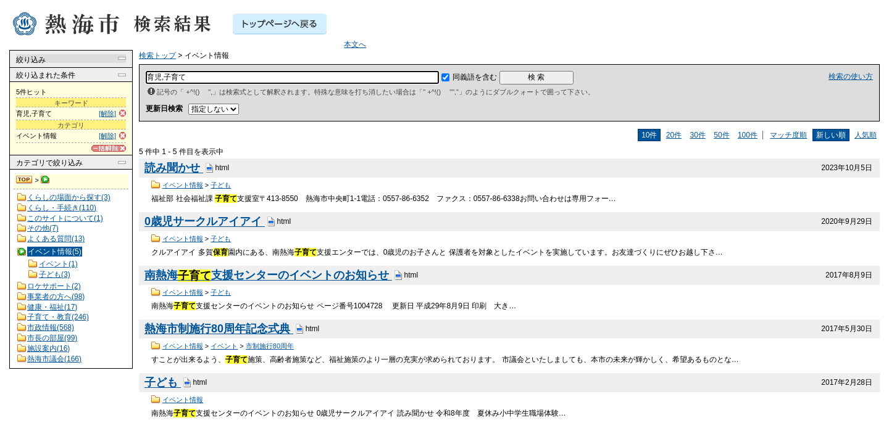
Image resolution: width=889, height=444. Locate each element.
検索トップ (24, 180)
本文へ (355, 44)
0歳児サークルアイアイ (204, 222)
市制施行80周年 (270, 346)
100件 (748, 135)
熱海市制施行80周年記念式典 (218, 329)
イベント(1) (58, 264)
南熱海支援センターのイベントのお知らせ (268, 275)
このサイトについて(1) (65, 218)
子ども (221, 185)
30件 (698, 135)
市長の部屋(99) (52, 338)
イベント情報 (182, 185)
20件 (674, 135)
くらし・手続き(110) (61, 208)
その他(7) (43, 228)
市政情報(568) (50, 327)
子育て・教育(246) (58, 317)
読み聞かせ (173, 168)
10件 (649, 135)
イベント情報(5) (54, 251)
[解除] (107, 113)
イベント (224, 346)
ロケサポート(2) (54, 286)
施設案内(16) (48, 348)
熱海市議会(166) (54, 359)
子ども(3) (54, 274)
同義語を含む (475, 77)
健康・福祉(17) (52, 307)
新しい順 (831, 135)
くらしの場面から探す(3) (69, 197)
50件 (721, 135)
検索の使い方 (850, 76)
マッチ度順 (788, 135)
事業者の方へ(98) (56, 296)
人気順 (865, 135)
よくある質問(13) (56, 238)
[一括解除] (108, 148)
